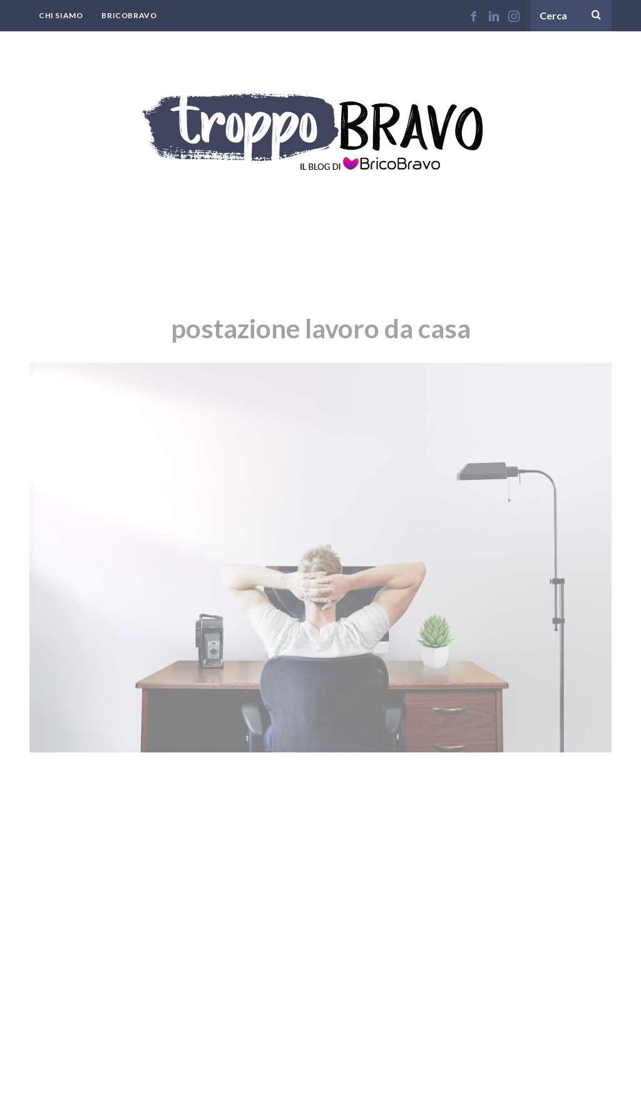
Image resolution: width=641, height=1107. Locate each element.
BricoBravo (128, 15)
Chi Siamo (61, 15)
